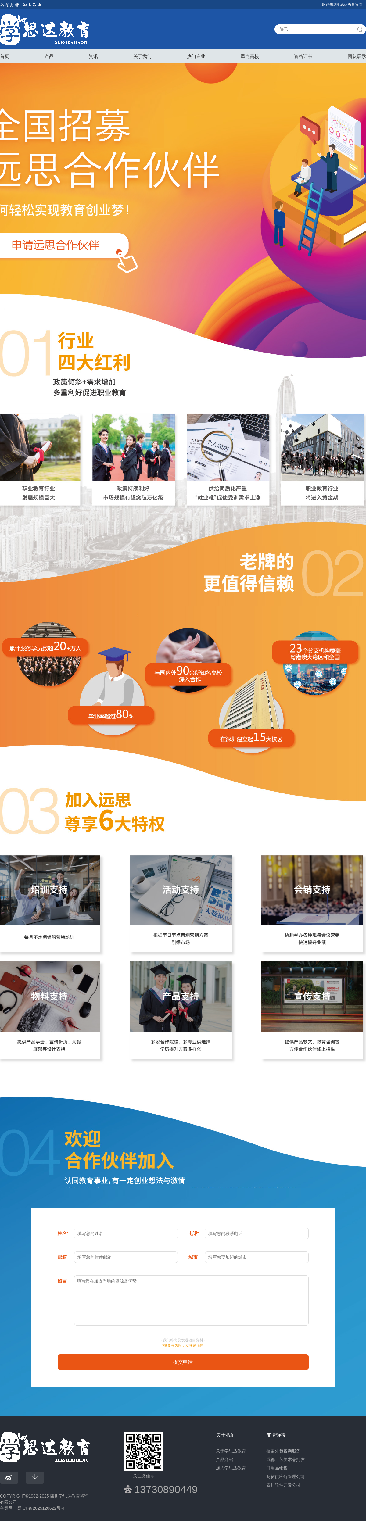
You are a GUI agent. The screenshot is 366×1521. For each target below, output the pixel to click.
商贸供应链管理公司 (285, 1476)
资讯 (93, 56)
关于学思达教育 (231, 1450)
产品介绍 (224, 1459)
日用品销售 (277, 1468)
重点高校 (250, 56)
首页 (4, 56)
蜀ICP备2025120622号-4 (41, 1508)
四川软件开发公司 (283, 1485)
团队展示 (357, 56)
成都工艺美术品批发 (285, 1459)
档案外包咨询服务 (283, 1450)
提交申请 (183, 1362)
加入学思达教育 (231, 1468)
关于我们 (142, 56)
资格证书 (303, 56)
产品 (49, 56)
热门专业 (196, 56)
